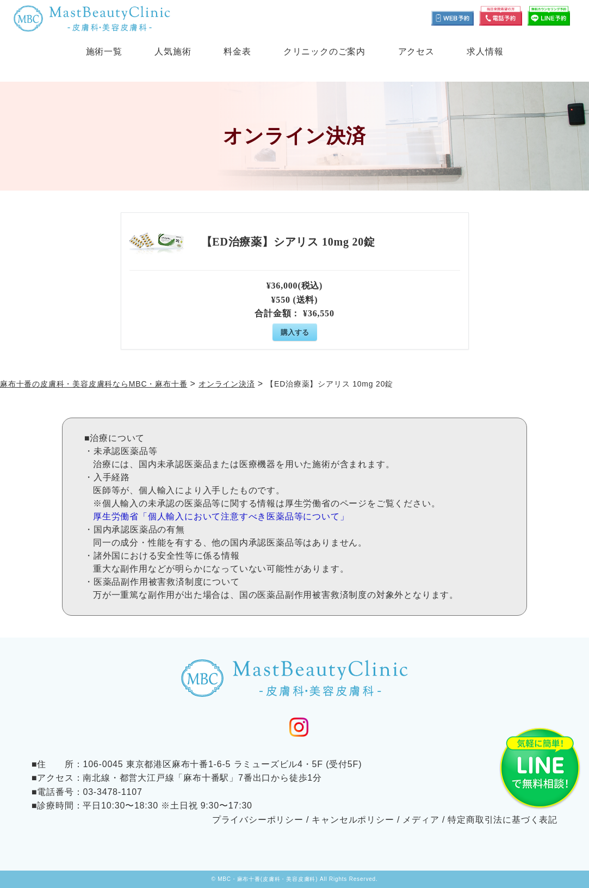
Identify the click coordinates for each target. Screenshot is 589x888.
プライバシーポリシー (257, 819)
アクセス (416, 51)
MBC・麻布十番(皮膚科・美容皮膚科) (268, 879)
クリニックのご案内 (324, 51)
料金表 (237, 51)
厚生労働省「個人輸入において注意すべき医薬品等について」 (221, 516)
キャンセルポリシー (353, 819)
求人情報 (485, 51)
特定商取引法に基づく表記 (502, 819)
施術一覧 (104, 51)
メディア (420, 819)
